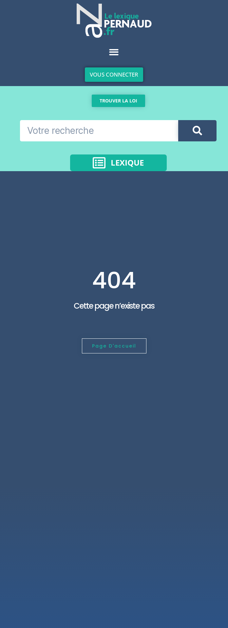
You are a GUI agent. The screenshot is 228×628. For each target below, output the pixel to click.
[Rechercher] (197, 130)
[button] (114, 52)
